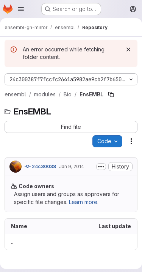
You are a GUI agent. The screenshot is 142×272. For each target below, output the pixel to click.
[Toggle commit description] (101, 166)
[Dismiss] (128, 49)
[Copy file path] (111, 94)
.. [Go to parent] (12, 242)
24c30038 (40, 166)
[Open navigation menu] (21, 9)
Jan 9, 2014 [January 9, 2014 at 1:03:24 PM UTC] (71, 166)
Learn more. (83, 202)
